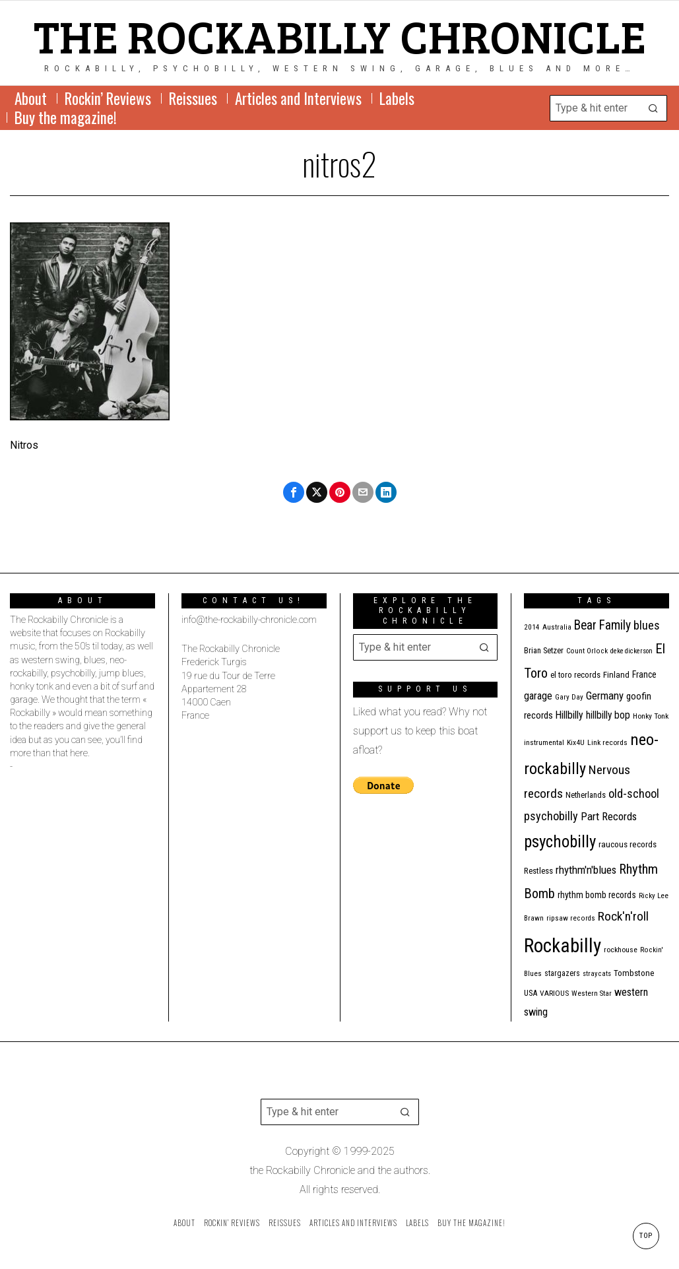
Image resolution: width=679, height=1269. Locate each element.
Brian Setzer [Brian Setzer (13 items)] (544, 650)
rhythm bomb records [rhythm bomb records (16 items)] (597, 895)
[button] (654, 108)
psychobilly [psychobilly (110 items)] (560, 841)
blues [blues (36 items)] (646, 625)
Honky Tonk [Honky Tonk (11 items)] (650, 716)
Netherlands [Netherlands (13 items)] (586, 795)
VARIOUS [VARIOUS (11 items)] (554, 993)
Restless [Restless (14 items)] (538, 871)
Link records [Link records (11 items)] (607, 742)
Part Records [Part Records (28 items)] (609, 816)
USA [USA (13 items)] (530, 993)
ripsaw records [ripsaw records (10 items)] (570, 918)
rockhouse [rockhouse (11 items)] (620, 949)
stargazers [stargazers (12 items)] (562, 973)
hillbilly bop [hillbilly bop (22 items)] (608, 715)
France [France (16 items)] (644, 674)
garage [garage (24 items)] (538, 696)
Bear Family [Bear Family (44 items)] (602, 625)
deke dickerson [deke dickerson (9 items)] (631, 651)
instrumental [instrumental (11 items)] (544, 742)
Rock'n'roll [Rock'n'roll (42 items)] (623, 916)
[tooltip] (293, 492)
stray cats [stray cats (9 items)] (597, 973)
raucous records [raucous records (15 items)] (627, 844)
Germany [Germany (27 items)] (605, 695)
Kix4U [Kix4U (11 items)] (576, 742)
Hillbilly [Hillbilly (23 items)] (569, 715)
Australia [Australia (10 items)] (556, 627)
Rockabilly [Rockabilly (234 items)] (562, 945)
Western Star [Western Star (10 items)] (591, 993)
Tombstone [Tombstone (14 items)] (634, 973)
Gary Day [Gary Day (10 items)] (569, 697)
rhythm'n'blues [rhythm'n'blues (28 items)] (586, 869)
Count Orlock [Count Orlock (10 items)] (587, 651)
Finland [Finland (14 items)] (616, 675)
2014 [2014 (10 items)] (532, 627)
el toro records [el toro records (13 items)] (575, 675)
